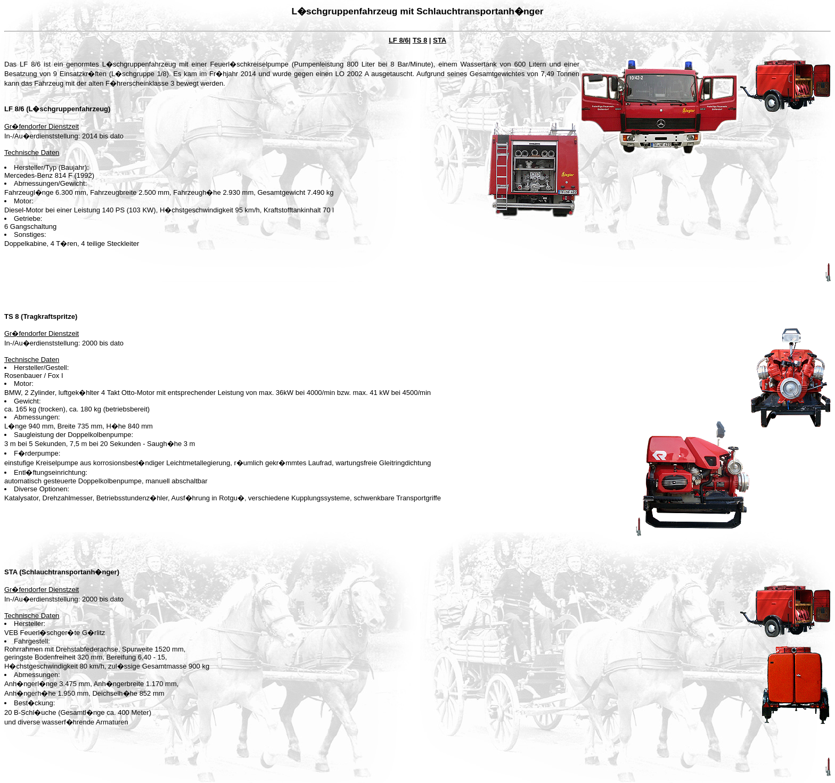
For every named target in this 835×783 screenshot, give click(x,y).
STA (439, 40)
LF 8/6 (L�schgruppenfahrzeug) (57, 109)
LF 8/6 (399, 40)
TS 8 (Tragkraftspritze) (40, 316)
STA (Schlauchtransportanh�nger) (61, 572)
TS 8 (420, 40)
